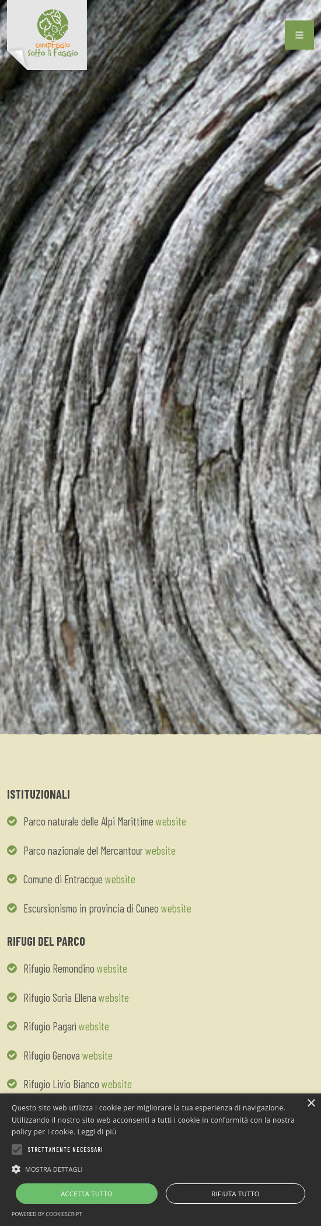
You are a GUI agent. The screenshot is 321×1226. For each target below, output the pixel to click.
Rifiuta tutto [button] (235, 1193)
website (171, 821)
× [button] (310, 1103)
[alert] (160, 1159)
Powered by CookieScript (47, 1214)
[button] (160, 1169)
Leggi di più (97, 1132)
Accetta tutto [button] (87, 1193)
